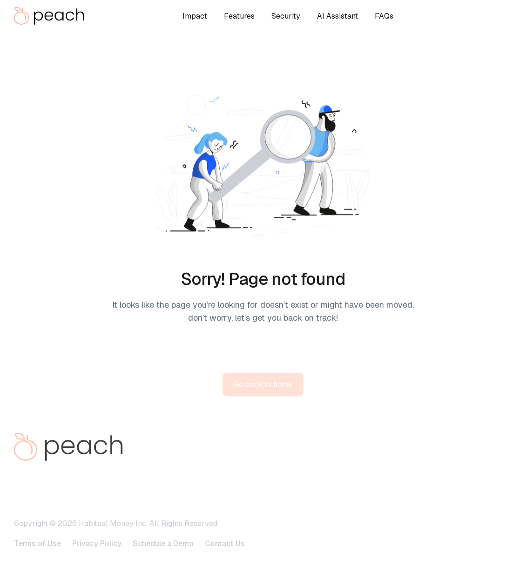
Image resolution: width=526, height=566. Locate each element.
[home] (51, 16)
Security (285, 16)
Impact (194, 16)
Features (239, 16)
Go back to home (263, 394)
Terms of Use (37, 554)
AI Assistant (337, 16)
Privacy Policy (96, 554)
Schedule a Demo (163, 554)
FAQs (384, 16)
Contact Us (225, 554)
